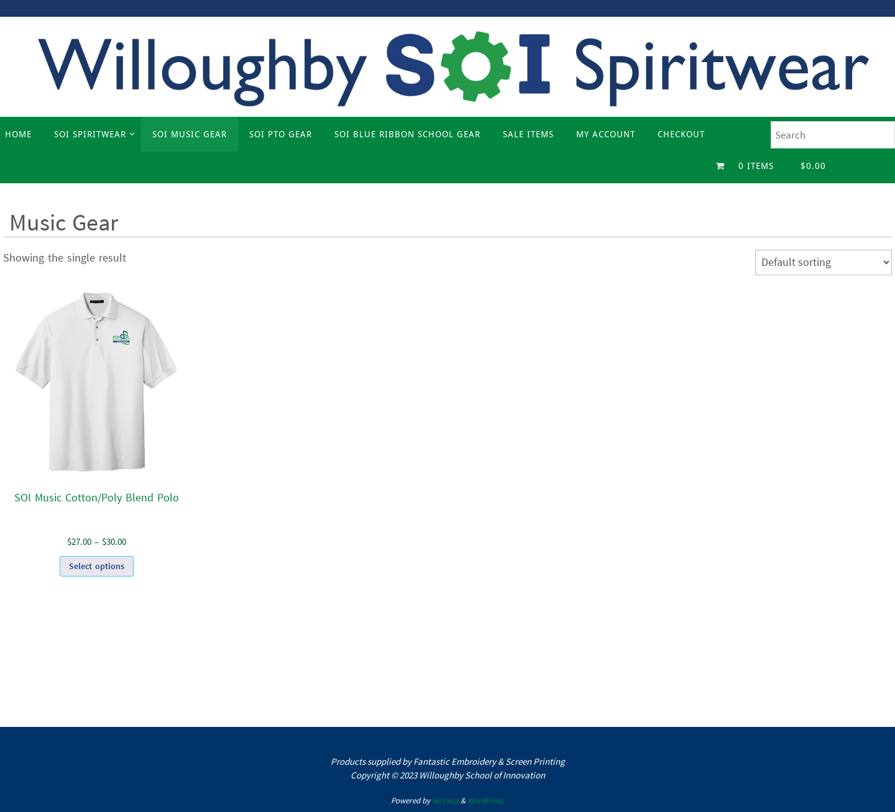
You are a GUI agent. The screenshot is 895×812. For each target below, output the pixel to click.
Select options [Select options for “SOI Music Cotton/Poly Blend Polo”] (96, 566)
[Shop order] (823, 262)
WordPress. (486, 800)
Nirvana (445, 800)
